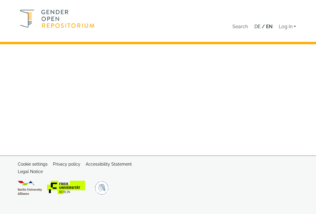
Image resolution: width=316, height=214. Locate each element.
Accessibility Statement (109, 164)
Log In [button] (286, 26)
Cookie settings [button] (33, 164)
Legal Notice (30, 171)
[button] (240, 26)
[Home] (57, 19)
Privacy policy (66, 164)
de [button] (258, 26)
